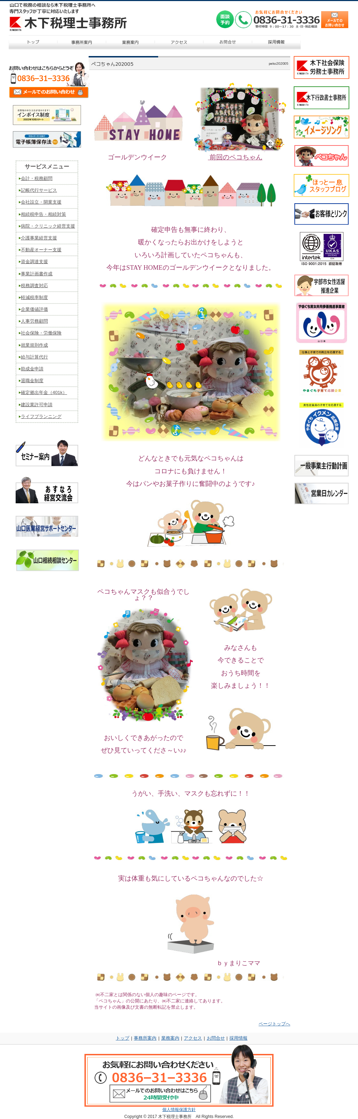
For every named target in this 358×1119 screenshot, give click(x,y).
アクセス (193, 1038)
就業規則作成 (34, 345)
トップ (122, 1038)
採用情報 (238, 1038)
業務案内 (170, 1038)
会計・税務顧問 (36, 178)
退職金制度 (32, 380)
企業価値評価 (34, 309)
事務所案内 (145, 1038)
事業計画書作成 (36, 273)
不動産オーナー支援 (41, 249)
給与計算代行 (34, 357)
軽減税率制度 (34, 297)
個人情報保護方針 (179, 1109)
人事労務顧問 (34, 321)
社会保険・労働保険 (41, 333)
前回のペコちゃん (235, 157)
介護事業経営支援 (39, 238)
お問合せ (216, 1038)
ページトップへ (274, 1023)
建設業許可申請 (36, 404)
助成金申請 (32, 368)
